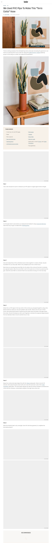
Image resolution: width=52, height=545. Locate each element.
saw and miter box (41, 223)
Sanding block (9, 141)
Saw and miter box (10, 139)
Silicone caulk (31, 139)
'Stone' (39, 141)
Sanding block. (25, 225)
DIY (7, 5)
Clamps (30, 134)
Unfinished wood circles (12, 144)
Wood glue (31, 132)
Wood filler (31, 136)
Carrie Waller (7, 14)
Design (4, 5)
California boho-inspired (35, 52)
